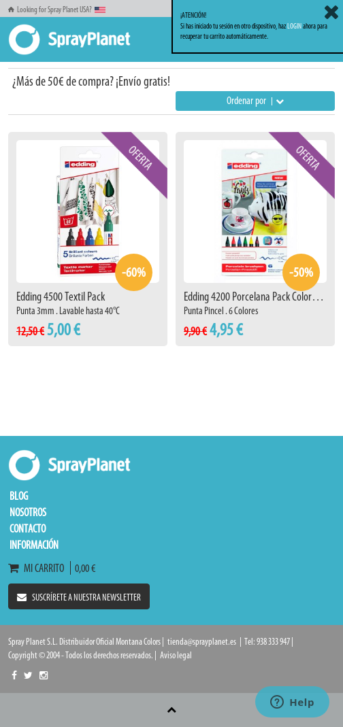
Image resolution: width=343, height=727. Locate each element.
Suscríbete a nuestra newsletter (79, 597)
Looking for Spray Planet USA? (56, 9)
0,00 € (83, 568)
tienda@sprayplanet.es (201, 641)
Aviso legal (176, 655)
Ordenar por (255, 100)
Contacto (28, 528)
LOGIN (294, 26)
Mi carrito (39, 568)
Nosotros (28, 512)
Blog (19, 496)
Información (34, 545)
